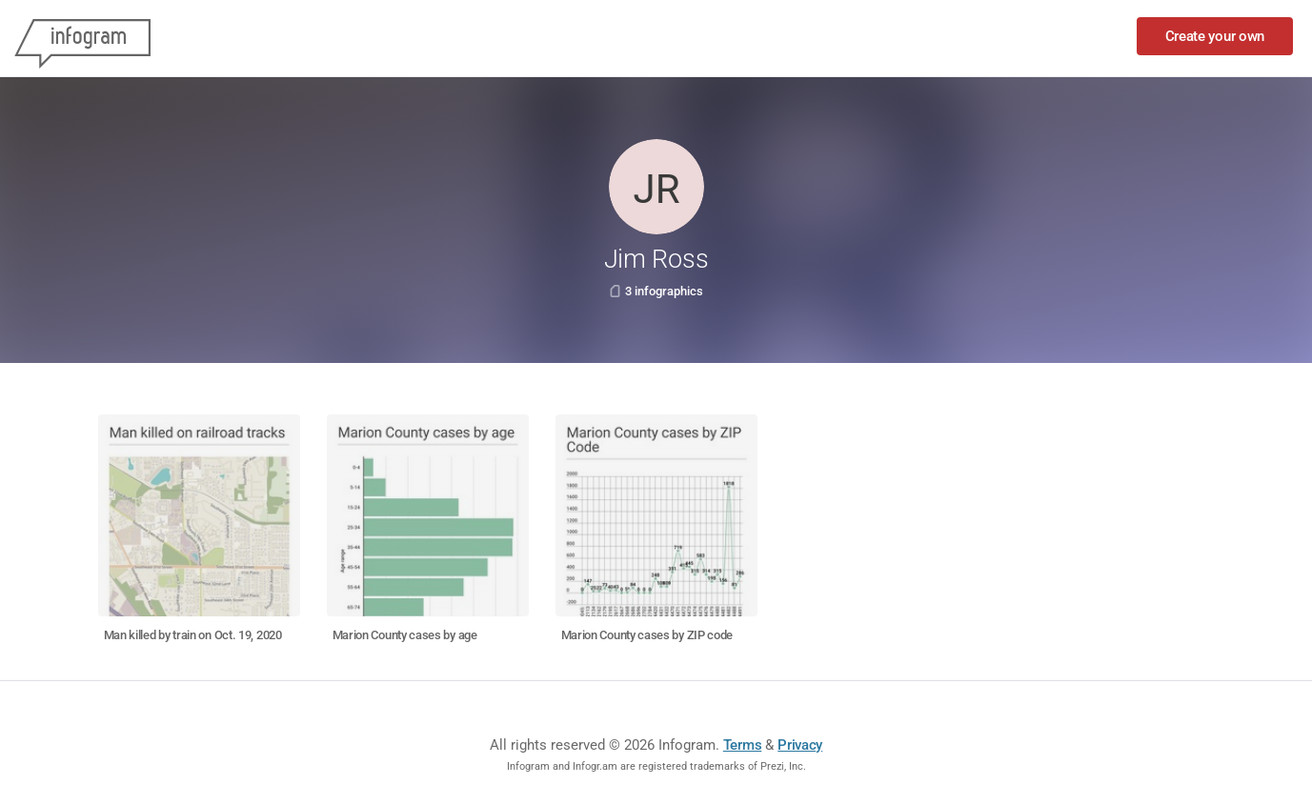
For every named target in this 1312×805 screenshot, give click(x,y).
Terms (742, 745)
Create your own (1215, 36)
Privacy (799, 745)
